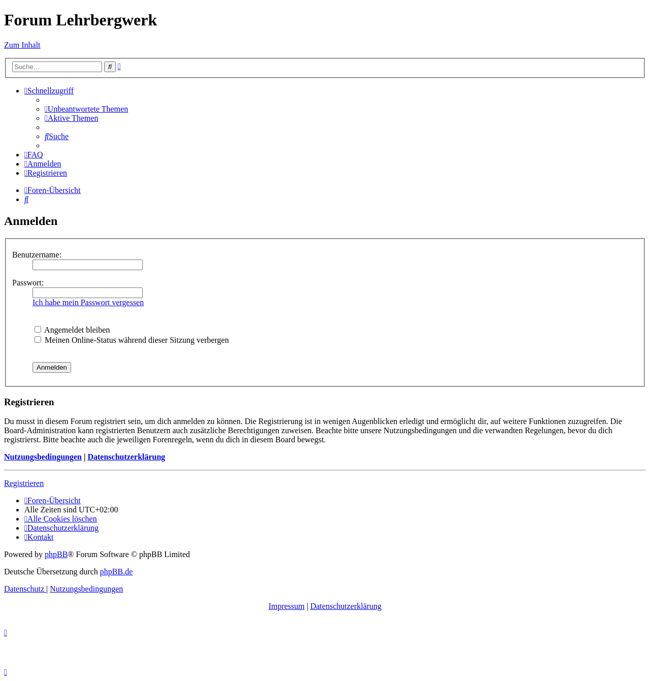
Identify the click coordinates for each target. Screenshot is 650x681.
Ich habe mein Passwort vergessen (88, 302)
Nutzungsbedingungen (43, 456)
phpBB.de (116, 571)
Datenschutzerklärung (126, 456)
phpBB (56, 554)
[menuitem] (86, 109)
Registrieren (24, 483)
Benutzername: (36, 254)
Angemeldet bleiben (72, 330)
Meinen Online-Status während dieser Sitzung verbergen (132, 340)
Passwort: (28, 282)
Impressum (287, 606)
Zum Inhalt (22, 45)
